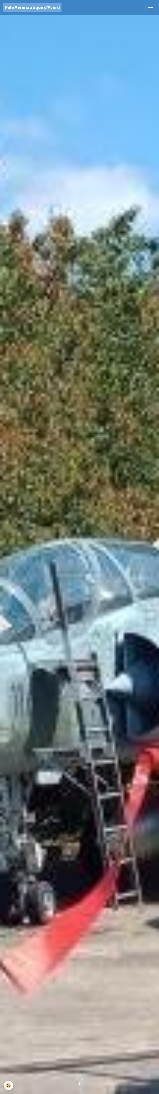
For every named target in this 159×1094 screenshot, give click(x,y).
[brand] (32, 7)
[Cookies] (8, 1085)
